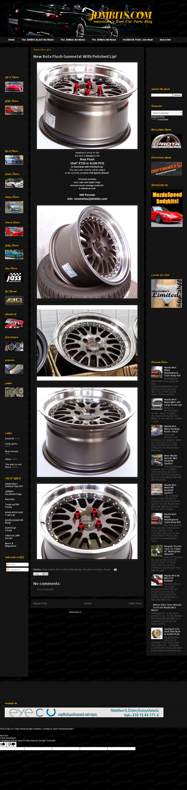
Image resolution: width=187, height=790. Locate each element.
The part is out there (92, 569)
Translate (159, 119)
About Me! (165, 39)
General (9, 438)
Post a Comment (45, 589)
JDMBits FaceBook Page (13, 492)
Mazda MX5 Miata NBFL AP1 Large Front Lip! (173, 402)
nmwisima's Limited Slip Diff (14, 485)
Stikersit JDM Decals (12, 536)
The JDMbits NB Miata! (104, 39)
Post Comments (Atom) (93, 612)
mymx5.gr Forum (10, 529)
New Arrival (11, 451)
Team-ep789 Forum (12, 505)
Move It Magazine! (10, 544)
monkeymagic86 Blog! (14, 521)
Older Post (135, 603)
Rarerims (10, 499)
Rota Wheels (75, 569)
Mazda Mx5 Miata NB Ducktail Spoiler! (170, 489)
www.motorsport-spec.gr (14, 513)
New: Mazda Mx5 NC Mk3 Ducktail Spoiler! (170, 459)
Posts (11, 564)
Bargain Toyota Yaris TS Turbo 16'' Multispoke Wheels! (172, 550)
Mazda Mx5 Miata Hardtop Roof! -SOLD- (172, 429)
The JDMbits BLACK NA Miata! (37, 39)
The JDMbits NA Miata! (72, 39)
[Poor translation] (11, 744)
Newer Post (40, 603)
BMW (44, 569)
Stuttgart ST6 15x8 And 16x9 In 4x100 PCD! (172, 632)
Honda (51, 569)
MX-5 (58, 569)
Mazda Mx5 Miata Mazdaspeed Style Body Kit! (172, 518)
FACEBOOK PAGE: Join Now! (138, 39)
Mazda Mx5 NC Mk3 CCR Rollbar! (172, 578)
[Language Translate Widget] (166, 113)
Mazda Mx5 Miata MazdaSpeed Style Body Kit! (172, 371)
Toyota (107, 569)
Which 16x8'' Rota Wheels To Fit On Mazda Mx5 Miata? (166, 607)
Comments (14, 569)
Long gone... (12, 443)
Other (65, 569)
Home (11, 39)
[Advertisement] (15, 58)
